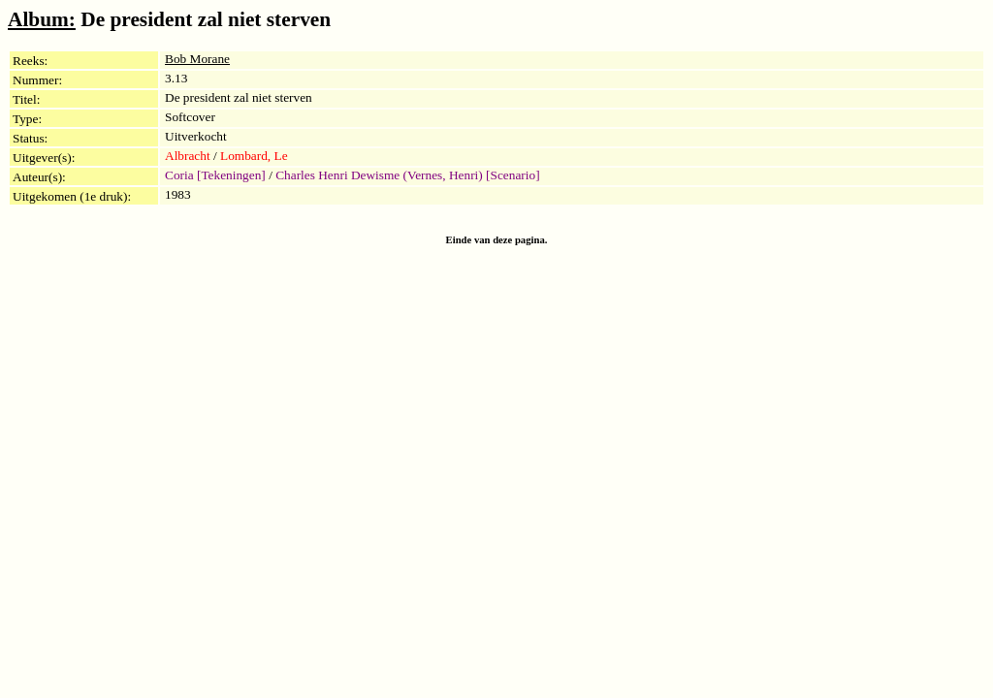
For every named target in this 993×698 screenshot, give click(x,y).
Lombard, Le (254, 155)
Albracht (187, 155)
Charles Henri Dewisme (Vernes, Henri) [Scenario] (407, 175)
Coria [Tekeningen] (215, 175)
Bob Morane (197, 58)
